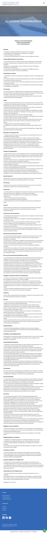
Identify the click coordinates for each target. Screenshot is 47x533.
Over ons (4, 508)
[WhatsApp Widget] (44, 530)
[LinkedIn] (3, 518)
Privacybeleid (34, 531)
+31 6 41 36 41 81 (6, 497)
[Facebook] (7, 518)
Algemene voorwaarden (24, 531)
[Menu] (44, 3)
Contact (4, 510)
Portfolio (4, 506)
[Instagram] (10, 518)
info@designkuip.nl (6, 499)
